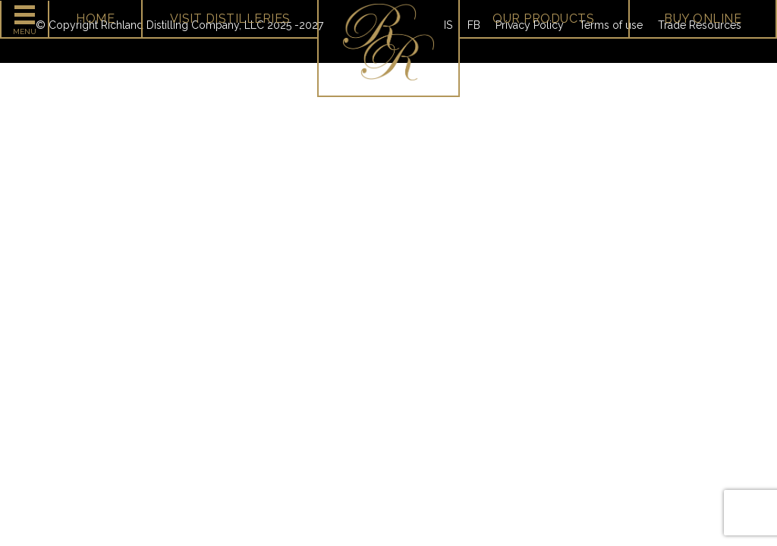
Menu (24, 31)
